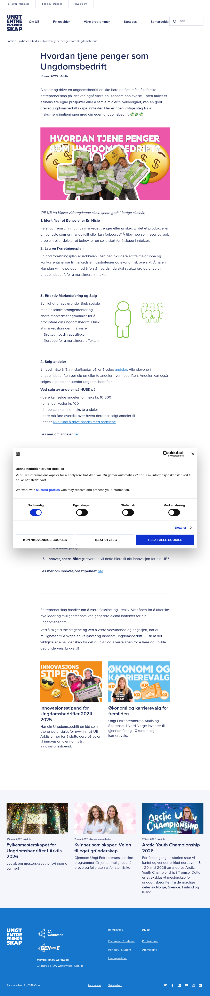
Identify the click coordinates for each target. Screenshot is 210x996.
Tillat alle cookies (165, 540)
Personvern (94, 985)
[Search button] (168, 21)
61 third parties (48, 490)
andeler (121, 369)
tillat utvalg (105, 540)
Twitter (165, 985)
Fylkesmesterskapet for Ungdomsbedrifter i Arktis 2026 (35, 851)
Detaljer (180, 527)
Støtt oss (130, 22)
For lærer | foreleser (18, 4)
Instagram (193, 985)
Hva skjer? (81, 4)
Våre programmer (97, 22)
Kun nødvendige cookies (45, 540)
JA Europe (50, 933)
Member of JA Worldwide (48, 948)
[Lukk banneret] (192, 453)
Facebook (172, 985)
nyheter (24, 41)
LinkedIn (179, 985)
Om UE (34, 22)
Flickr (200, 985)
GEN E (78, 965)
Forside (11, 41)
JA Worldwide (62, 965)
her (76, 434)
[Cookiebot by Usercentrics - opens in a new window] (166, 454)
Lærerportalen (117, 958)
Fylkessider (61, 22)
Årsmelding (149, 949)
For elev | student (52, 4)
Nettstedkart (115, 985)
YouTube (186, 985)
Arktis (35, 41)
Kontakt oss (150, 941)
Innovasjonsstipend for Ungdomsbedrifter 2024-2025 (67, 714)
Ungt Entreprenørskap (14, 23)
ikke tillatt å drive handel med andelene (84, 422)
